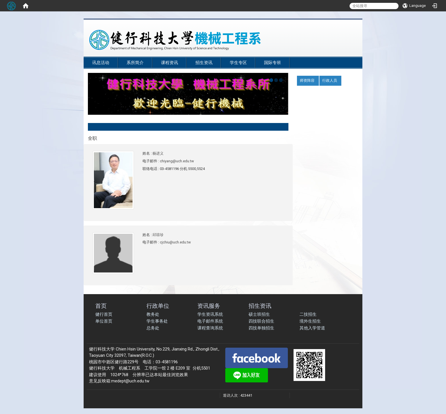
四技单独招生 (261, 328)
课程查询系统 (210, 328)
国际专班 (272, 62)
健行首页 (103, 314)
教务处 (152, 314)
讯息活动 (100, 62)
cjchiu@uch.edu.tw (175, 242)
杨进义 (158, 153)
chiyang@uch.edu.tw (177, 161)
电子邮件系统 (210, 321)
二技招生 (308, 314)
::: (353, 54)
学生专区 (238, 62)
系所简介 (135, 62)
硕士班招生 (259, 314)
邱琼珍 (158, 235)
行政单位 (157, 306)
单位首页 (103, 321)
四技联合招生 (261, 321)
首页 (101, 306)
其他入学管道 (312, 328)
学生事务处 (157, 321)
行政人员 (329, 80)
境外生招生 (310, 321)
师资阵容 (307, 80)
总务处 (152, 328)
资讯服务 (208, 306)
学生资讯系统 (210, 314)
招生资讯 (203, 62)
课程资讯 (169, 62)
